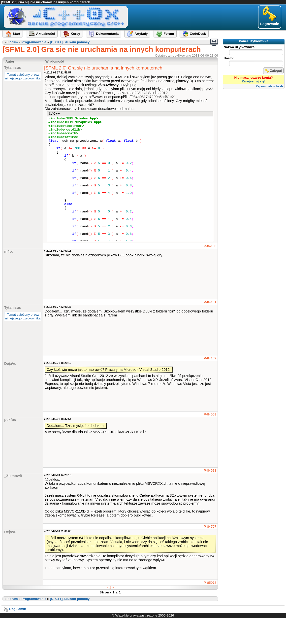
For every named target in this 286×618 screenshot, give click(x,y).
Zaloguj (273, 71)
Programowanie (33, 42)
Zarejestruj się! (253, 81)
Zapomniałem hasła (270, 86)
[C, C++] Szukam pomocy (70, 42)
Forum (12, 42)
